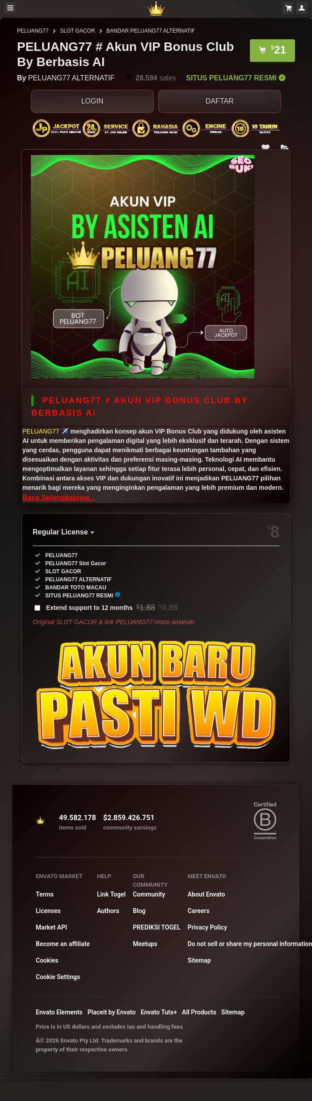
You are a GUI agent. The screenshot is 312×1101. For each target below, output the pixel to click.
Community (149, 894)
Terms (45, 894)
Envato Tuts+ (159, 1012)
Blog (139, 910)
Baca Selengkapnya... (59, 497)
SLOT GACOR (77, 31)
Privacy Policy (207, 927)
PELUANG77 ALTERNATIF (71, 78)
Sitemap (199, 960)
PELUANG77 (33, 31)
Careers (199, 910)
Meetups (145, 943)
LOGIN (92, 101)
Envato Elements (59, 1012)
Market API (51, 927)
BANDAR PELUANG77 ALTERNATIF (150, 31)
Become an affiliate (63, 943)
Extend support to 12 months (111, 608)
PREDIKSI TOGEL (157, 927)
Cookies (47, 960)
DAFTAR (220, 101)
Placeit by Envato (112, 1012)
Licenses (48, 910)
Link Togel (111, 894)
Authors (108, 910)
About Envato (206, 894)
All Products (199, 1012)
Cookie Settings (58, 976)
